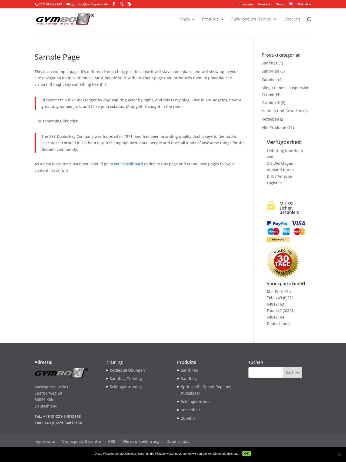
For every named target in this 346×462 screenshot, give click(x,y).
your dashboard (128, 163)
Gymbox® (271, 102)
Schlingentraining (126, 386)
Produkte (210, 19)
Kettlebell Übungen (127, 370)
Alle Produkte (274, 127)
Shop (185, 19)
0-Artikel (304, 4)
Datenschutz (178, 441)
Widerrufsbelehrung (140, 441)
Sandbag (270, 63)
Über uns (292, 19)
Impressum (244, 4)
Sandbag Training (126, 378)
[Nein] (339, 454)
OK (246, 453)
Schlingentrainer (196, 401)
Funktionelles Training (251, 19)
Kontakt (264, 4)
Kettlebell (270, 119)
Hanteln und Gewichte (282, 110)
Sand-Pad (270, 71)
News (279, 4)
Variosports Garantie (81, 441)
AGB (111, 441)
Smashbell (190, 409)
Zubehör (269, 79)
